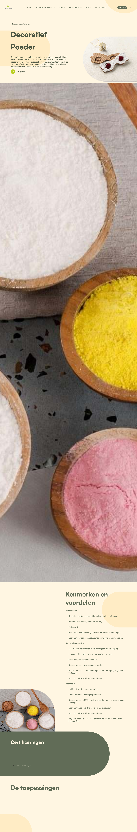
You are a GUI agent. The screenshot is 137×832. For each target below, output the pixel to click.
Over (88, 7)
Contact (122, 7)
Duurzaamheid (75, 7)
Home (29, 7)
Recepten (62, 7)
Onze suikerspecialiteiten (45, 7)
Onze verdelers (100, 7)
